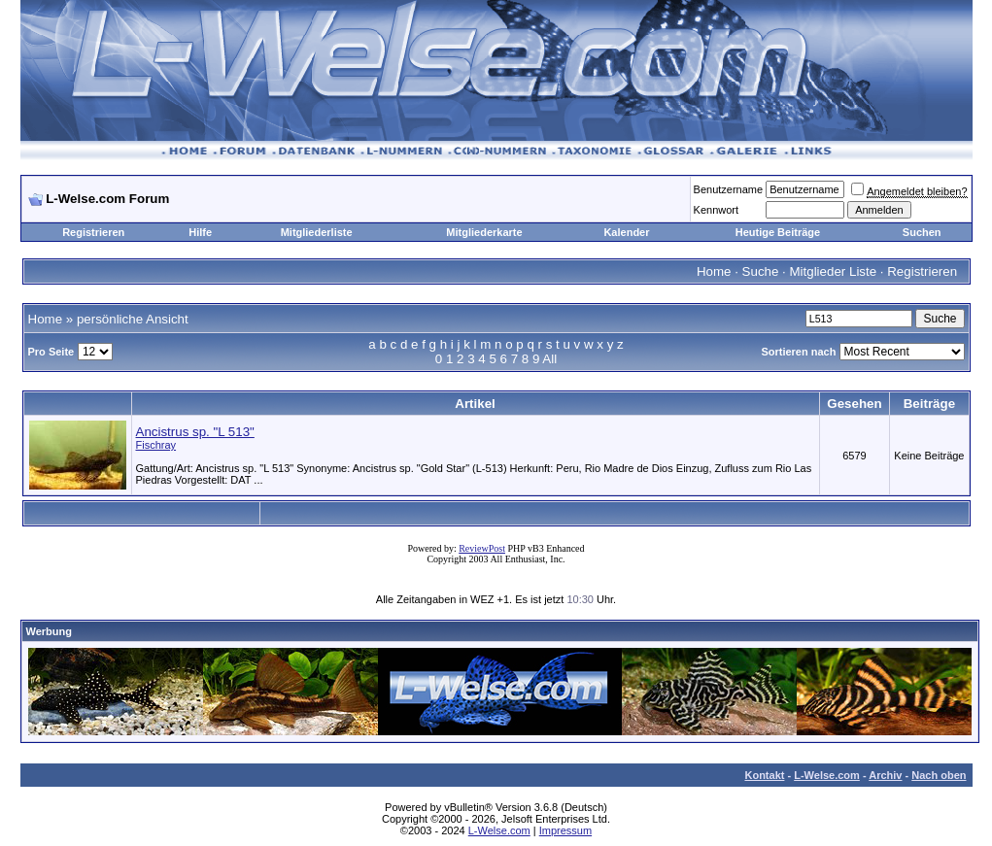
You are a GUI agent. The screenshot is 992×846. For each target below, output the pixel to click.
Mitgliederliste (317, 232)
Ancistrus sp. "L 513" (195, 431)
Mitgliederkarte (484, 232)
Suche (760, 271)
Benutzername (729, 189)
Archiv (885, 775)
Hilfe (200, 232)
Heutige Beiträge (777, 232)
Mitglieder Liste (832, 271)
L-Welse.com (827, 775)
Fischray (156, 445)
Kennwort (716, 210)
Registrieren (93, 232)
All (549, 359)
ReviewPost (482, 548)
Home (714, 271)
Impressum (565, 830)
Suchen (922, 232)
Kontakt (764, 775)
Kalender (626, 232)
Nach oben (938, 775)
